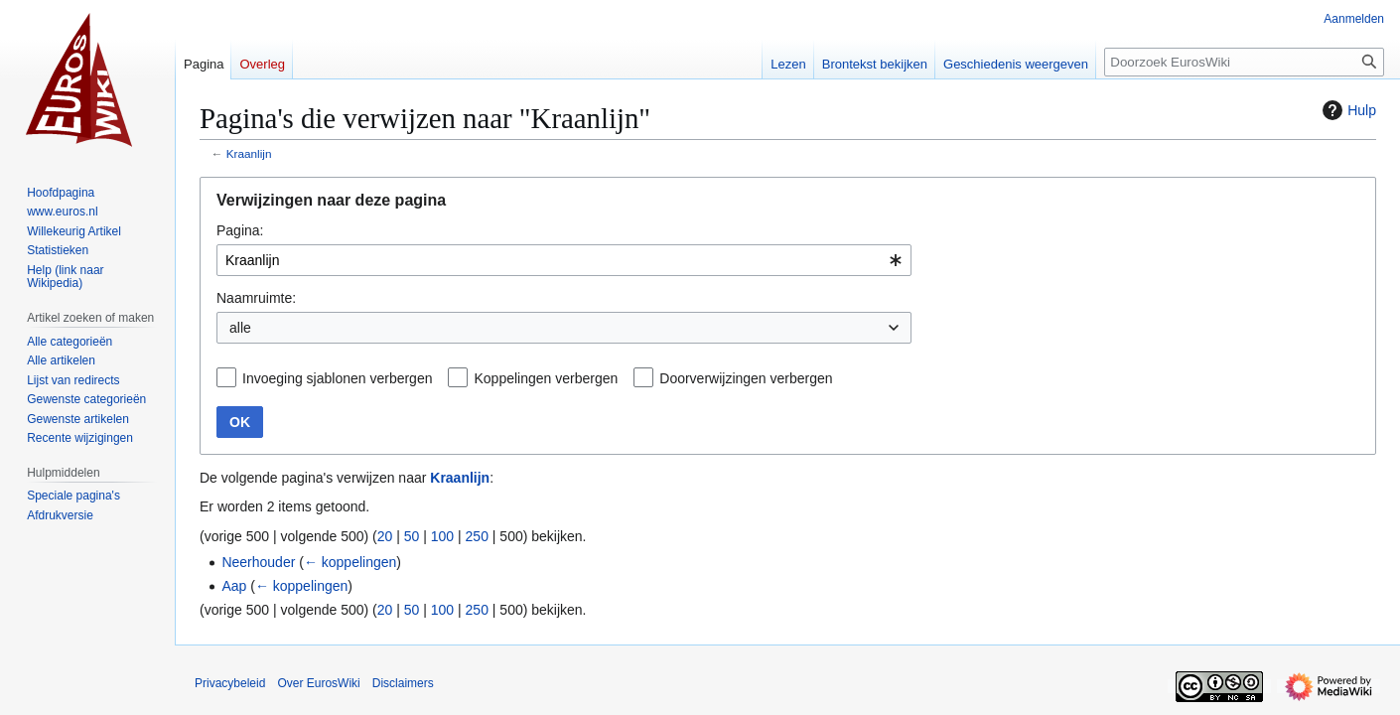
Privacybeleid (230, 683)
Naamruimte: (256, 298)
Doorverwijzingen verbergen (745, 378)
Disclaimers (403, 683)
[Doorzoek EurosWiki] (1244, 62)
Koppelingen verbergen (546, 378)
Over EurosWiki (318, 683)
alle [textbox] (240, 328)
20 (385, 536)
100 (442, 536)
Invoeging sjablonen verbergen (337, 378)
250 (477, 536)
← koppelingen (350, 562)
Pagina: (239, 230)
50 (412, 536)
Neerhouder (258, 562)
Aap (233, 586)
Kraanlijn (249, 153)
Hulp (1347, 110)
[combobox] (563, 260)
